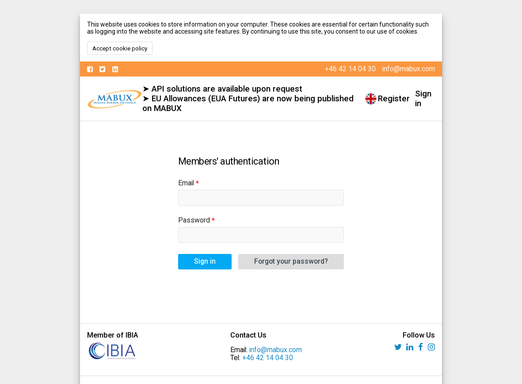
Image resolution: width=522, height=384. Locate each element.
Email (186, 183)
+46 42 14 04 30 (267, 358)
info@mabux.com (275, 350)
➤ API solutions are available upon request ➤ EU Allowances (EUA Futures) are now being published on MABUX (248, 98)
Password (194, 220)
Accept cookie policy (119, 48)
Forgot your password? (291, 261)
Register (394, 99)
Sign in (423, 98)
